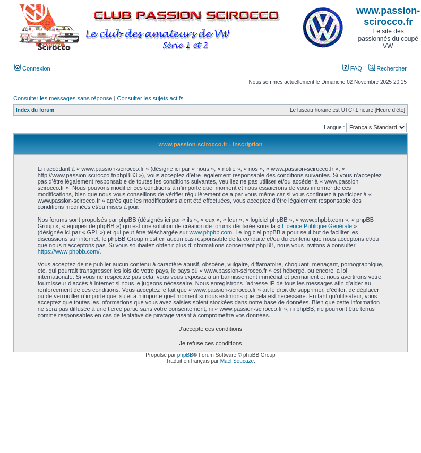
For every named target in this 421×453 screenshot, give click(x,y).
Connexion (32, 68)
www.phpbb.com (210, 232)
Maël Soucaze (237, 361)
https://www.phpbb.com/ (69, 251)
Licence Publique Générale (317, 226)
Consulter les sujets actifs (150, 98)
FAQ (352, 68)
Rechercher (387, 68)
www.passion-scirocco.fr (388, 16)
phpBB (185, 355)
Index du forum (35, 110)
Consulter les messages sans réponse (62, 98)
